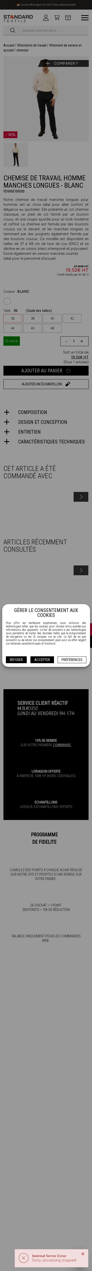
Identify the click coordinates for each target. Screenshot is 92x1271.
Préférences (72, 660)
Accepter (42, 660)
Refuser (16, 660)
